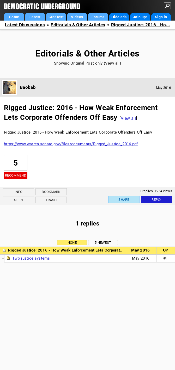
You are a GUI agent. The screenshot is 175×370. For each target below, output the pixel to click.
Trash (51, 200)
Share (123, 200)
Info (18, 192)
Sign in (161, 17)
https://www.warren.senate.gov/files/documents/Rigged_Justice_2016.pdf (71, 144)
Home (14, 17)
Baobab (28, 87)
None (72, 242)
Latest (35, 17)
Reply (156, 200)
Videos (77, 17)
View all (112, 63)
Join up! (140, 17)
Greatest (56, 17)
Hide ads (118, 17)
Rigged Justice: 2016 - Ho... (140, 24)
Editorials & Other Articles (78, 24)
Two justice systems (31, 258)
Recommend (15, 175)
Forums (98, 17)
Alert (19, 200)
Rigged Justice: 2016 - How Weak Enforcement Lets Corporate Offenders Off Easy (82, 250)
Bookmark (51, 192)
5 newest (103, 242)
